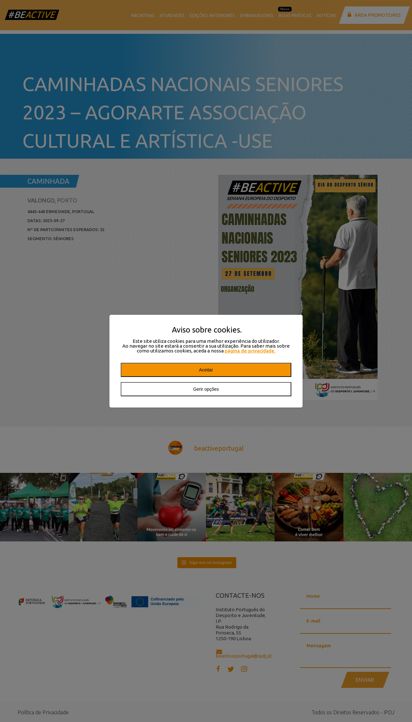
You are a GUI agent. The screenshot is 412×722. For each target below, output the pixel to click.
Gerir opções (206, 389)
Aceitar (206, 369)
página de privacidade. (250, 350)
